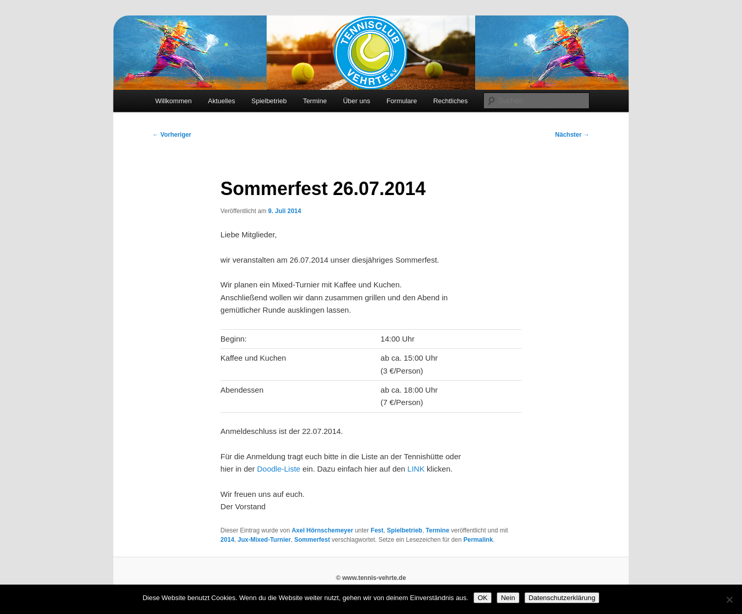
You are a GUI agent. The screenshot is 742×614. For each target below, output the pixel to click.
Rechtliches (450, 101)
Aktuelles (221, 101)
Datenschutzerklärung (562, 598)
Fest (376, 530)
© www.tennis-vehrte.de (371, 577)
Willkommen (173, 101)
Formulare (401, 101)
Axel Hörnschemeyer (322, 530)
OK (482, 598)
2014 (227, 539)
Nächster (572, 134)
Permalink (478, 539)
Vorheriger (172, 134)
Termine (315, 101)
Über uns (356, 101)
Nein (508, 598)
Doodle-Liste (278, 468)
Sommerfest (312, 539)
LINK (416, 468)
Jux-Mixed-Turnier (264, 539)
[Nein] (729, 599)
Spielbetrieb (269, 101)
